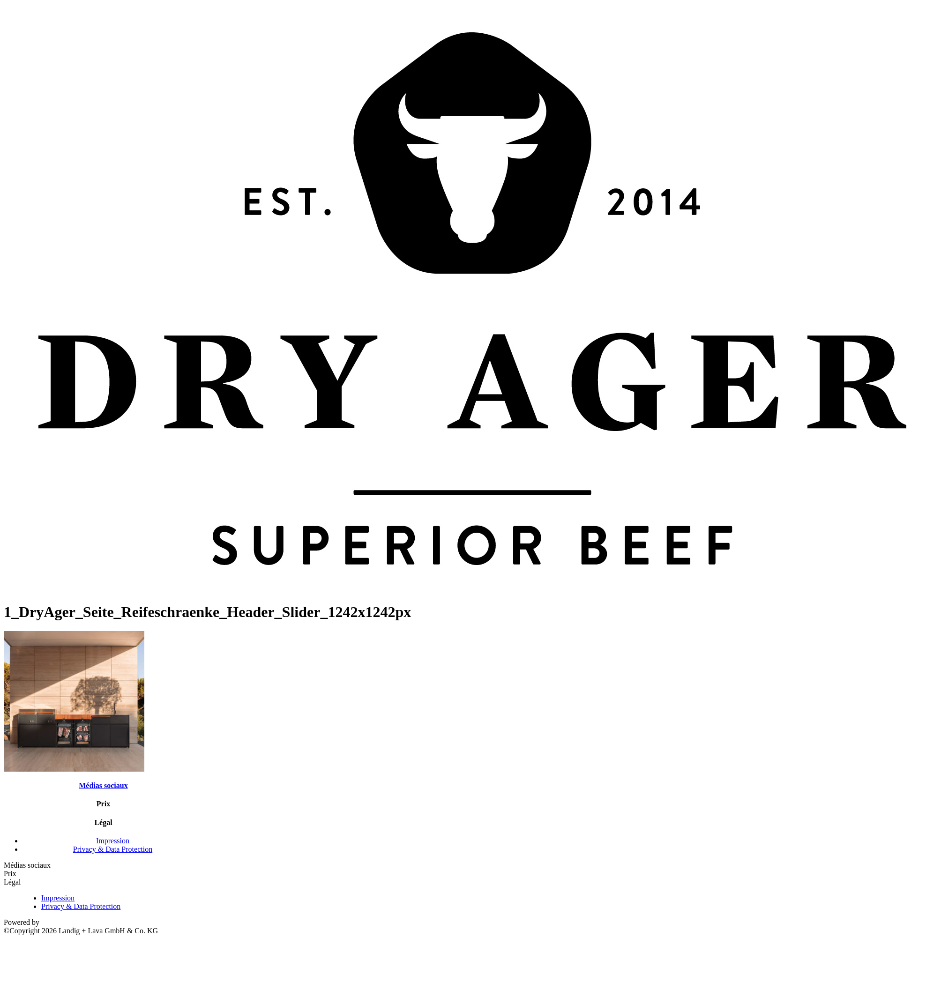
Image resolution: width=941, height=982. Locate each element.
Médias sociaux (103, 785)
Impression (112, 841)
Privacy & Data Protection (112, 849)
